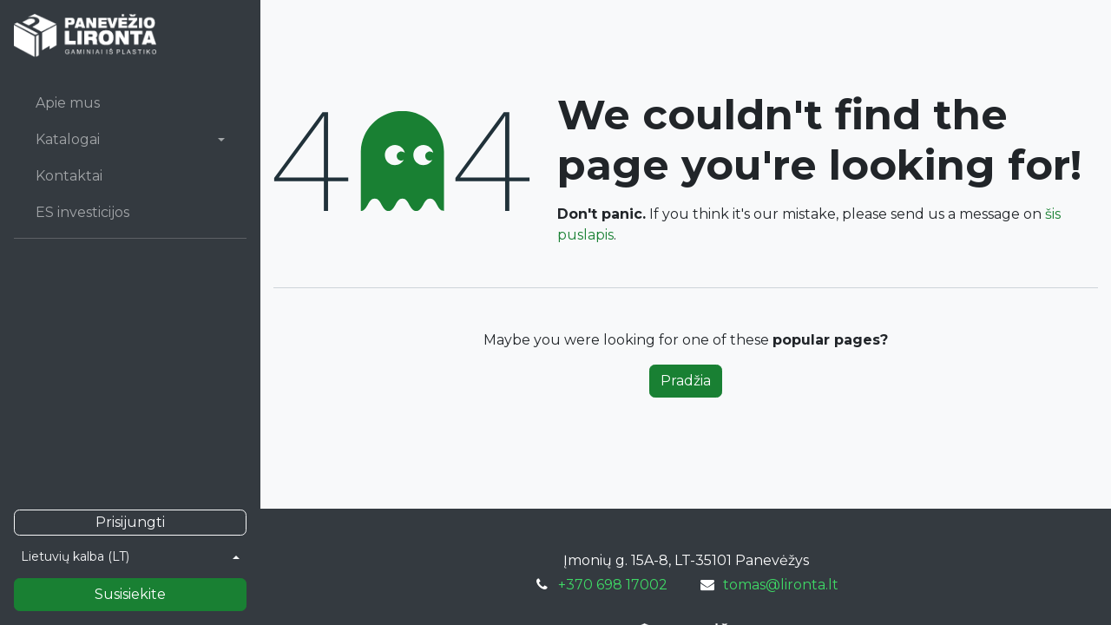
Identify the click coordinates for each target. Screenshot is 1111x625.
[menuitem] (130, 103)
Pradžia (686, 380)
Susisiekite (130, 594)
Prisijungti (130, 522)
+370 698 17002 (612, 584)
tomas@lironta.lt (780, 584)
